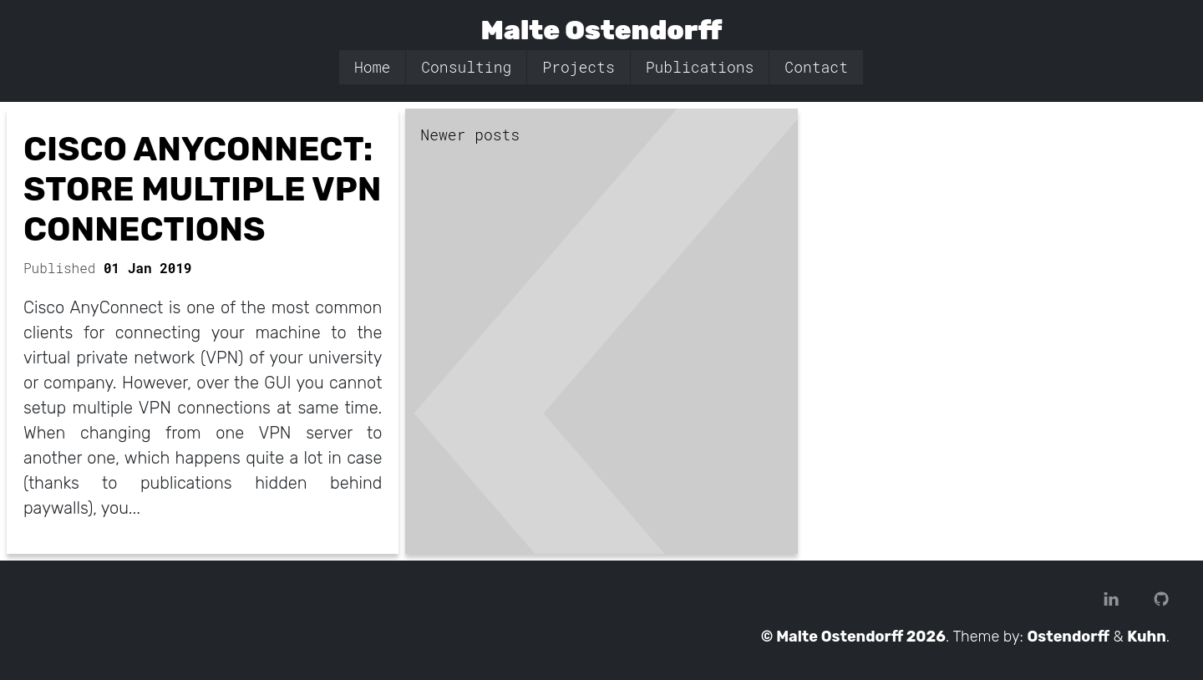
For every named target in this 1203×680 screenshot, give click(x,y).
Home (372, 67)
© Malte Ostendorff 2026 (853, 636)
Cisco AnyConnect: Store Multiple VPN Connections (202, 189)
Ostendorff (1068, 636)
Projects (578, 67)
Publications (700, 67)
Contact (816, 67)
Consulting (466, 67)
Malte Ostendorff (602, 30)
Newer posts (470, 134)
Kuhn (1146, 636)
